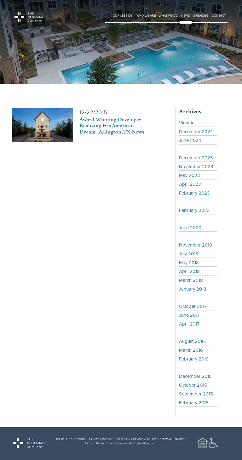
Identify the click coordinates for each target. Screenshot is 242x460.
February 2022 (194, 210)
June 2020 (190, 227)
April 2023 (190, 184)
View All (187, 122)
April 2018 (189, 271)
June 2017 (189, 315)
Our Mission (123, 16)
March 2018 (191, 280)
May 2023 (189, 175)
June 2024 (190, 140)
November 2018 (195, 244)
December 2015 (195, 376)
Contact (219, 16)
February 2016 (194, 358)
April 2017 (189, 324)
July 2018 (188, 253)
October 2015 (193, 385)
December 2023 (196, 157)
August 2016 (192, 341)
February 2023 (194, 193)
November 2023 (196, 166)
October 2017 (193, 306)
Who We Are (146, 16)
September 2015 (196, 393)
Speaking (201, 16)
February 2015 (194, 402)
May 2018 (189, 262)
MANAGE (180, 439)
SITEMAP (166, 439)
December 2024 (196, 131)
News (185, 16)
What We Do (168, 16)
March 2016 (191, 350)
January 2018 (192, 289)
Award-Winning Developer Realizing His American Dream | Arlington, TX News (111, 125)
